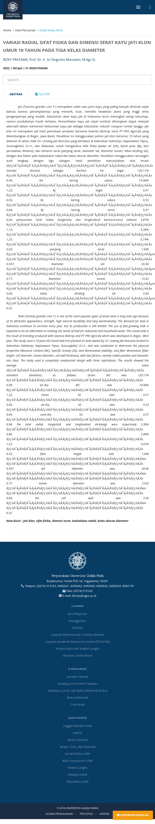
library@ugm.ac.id (84, 596)
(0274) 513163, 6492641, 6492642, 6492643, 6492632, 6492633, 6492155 (85, 586)
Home (7, 30)
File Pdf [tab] (42, 94)
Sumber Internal (77, 677)
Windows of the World (77, 655)
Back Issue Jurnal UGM (77, 761)
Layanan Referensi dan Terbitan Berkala (77, 635)
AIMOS (77, 733)
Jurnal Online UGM (77, 754)
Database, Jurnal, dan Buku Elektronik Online (77, 691)
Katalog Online (77, 774)
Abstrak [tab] (15, 94)
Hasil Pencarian (25, 30)
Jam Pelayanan (77, 614)
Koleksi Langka (77, 768)
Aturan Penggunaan (59, 814)
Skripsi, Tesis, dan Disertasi (77, 747)
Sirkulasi (77, 628)
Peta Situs (86, 814)
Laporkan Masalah (133, 815)
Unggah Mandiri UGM (77, 726)
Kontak (104, 814)
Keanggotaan (77, 621)
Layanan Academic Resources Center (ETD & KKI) (77, 642)
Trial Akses (77, 704)
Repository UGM (77, 781)
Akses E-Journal (77, 740)
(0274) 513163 (83, 591)
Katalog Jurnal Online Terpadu (77, 684)
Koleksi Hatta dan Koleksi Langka (77, 649)
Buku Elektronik (77, 697)
